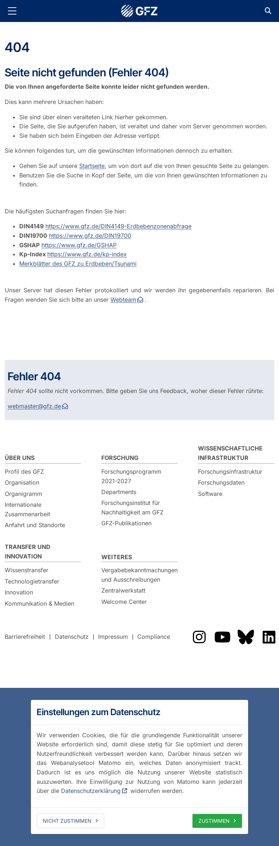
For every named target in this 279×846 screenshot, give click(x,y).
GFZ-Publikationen (126, 523)
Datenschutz (72, 636)
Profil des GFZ (24, 471)
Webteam (123, 299)
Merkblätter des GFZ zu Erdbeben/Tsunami (78, 263)
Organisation (22, 482)
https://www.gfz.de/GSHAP (79, 245)
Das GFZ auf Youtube (222, 637)
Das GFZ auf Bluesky (245, 637)
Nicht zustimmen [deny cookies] (67, 821)
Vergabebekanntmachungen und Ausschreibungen (139, 574)
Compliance (153, 636)
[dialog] (139, 766)
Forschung (119, 457)
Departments (118, 492)
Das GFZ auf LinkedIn (269, 637)
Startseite (92, 165)
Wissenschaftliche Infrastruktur (230, 453)
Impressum (113, 636)
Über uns (20, 457)
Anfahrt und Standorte (35, 525)
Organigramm (23, 493)
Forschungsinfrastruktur (230, 471)
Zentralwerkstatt (123, 590)
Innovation (19, 592)
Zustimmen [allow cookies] (214, 821)
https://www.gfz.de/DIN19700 (90, 235)
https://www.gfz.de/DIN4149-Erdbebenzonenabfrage (118, 226)
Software (210, 493)
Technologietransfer (32, 581)
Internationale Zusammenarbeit (27, 509)
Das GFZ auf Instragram (199, 637)
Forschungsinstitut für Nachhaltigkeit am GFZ (132, 507)
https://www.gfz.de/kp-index (87, 254)
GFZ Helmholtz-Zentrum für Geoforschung (139, 11)
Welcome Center (124, 601)
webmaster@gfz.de (34, 406)
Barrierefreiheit (25, 636)
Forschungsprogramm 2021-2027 (131, 476)
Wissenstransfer (26, 570)
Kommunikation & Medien (39, 603)
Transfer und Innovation (27, 551)
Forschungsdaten (221, 482)
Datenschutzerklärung (91, 790)
